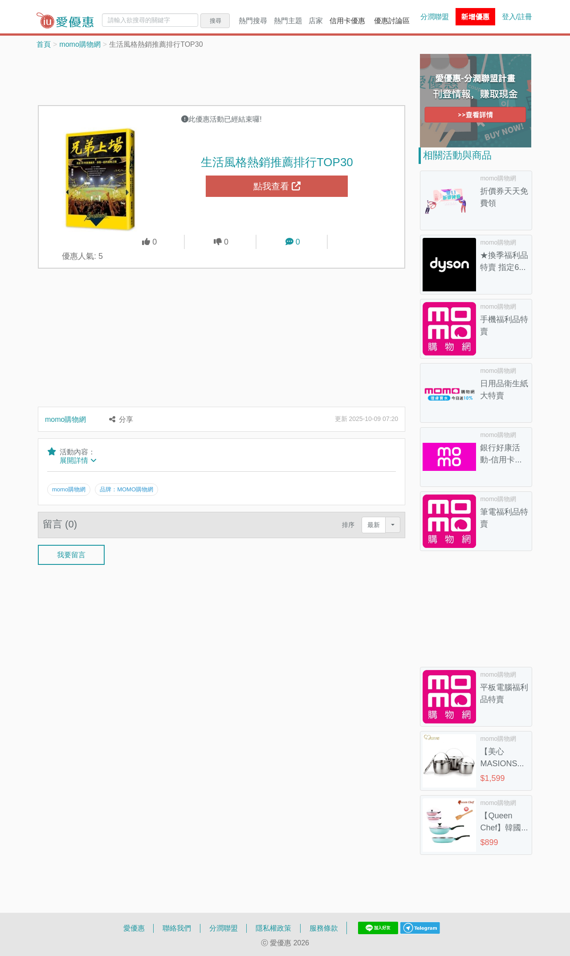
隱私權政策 (273, 928)
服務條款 (323, 928)
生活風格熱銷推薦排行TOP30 (277, 161)
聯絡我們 (177, 928)
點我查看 (277, 186)
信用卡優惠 (347, 20)
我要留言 (71, 554)
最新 (373, 524)
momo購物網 (79, 44)
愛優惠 (134, 928)
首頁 (44, 44)
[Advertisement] (222, 76)
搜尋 (215, 20)
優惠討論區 (392, 20)
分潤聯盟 (434, 16)
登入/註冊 (517, 16)
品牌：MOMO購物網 (127, 489)
